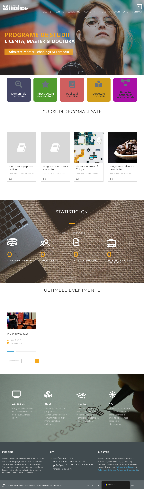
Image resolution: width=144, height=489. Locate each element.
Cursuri (100, 486)
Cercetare (74, 12)
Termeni (131, 486)
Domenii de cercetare (18, 95)
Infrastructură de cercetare (45, 95)
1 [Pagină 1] (25, 360)
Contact (137, 12)
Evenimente (121, 12)
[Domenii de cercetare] (18, 84)
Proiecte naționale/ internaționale (125, 95)
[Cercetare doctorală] (98, 84)
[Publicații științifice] (72, 84)
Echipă (59, 12)
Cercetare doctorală (99, 95)
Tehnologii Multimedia (125, 467)
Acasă (90, 486)
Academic (89, 12)
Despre (47, 12)
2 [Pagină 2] (31, 360)
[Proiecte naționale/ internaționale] (125, 82)
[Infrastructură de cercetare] (45, 84)
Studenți (104, 12)
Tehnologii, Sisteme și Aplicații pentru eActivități (118, 470)
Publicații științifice (72, 95)
